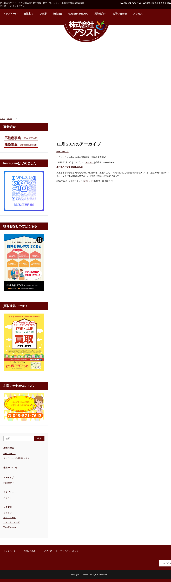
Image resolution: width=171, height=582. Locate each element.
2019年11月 (8, 483)
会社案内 (28, 13)
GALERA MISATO (78, 13)
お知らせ (89, 162)
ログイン (7, 513)
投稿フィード (9, 517)
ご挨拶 (43, 13)
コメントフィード (11, 522)
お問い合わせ (120, 13)
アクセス (138, 13)
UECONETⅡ (62, 151)
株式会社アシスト (86, 31)
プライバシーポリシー (70, 551)
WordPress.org (10, 527)
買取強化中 (100, 13)
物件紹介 (57, 13)
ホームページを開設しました (69, 167)
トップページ (10, 13)
